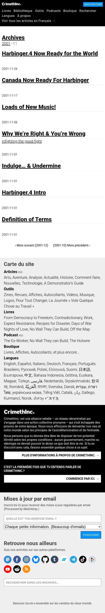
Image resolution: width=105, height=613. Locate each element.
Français (69, 363)
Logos (9, 300)
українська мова (26, 392)
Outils (39, 11)
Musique (87, 294)
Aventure (19, 277)
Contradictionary (68, 317)
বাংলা (42, 386)
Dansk (69, 386)
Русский (28, 369)
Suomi (71, 369)
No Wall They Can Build (49, 329)
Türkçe (23, 381)
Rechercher (87, 11)
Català (67, 392)
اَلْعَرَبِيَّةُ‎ (30, 386)
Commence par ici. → (82, 479)
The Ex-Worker (16, 340)
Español (24, 363)
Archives (13, 37)
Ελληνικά (57, 369)
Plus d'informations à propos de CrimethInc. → (60, 455)
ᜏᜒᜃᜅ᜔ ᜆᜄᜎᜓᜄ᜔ (46, 398)
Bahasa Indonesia (49, 375)
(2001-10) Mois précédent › (71, 245)
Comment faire (87, 277)
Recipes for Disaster (53, 323)
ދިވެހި (77, 392)
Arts (7, 277)
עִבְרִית (81, 386)
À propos (24, 16)
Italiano (39, 363)
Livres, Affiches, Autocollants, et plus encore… (41, 352)
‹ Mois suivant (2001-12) (31, 245)
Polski (42, 369)
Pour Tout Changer (31, 300)
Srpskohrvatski (77, 381)
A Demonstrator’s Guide (64, 283)
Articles (10, 271)
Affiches (35, 294)
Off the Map (80, 329)
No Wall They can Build (49, 340)
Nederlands (53, 381)
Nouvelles (12, 283)
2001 (6, 43)
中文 (28, 375)
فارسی (36, 381)
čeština (71, 375)
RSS (20, 272)
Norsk (27, 398)
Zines (8, 294)
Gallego (88, 392)
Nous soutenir (93, 4)
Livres (6, 11)
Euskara (86, 375)
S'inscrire (91, 534)
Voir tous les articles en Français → (28, 21)
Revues (21, 294)
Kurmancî (12, 398)
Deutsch (54, 363)
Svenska (55, 386)
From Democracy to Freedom (28, 317)
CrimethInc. (11, 4)
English (10, 363)
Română (16, 386)
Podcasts (54, 11)
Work (88, 317)
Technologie (32, 283)
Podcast (11, 335)
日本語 (84, 369)
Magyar (10, 381)
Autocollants (54, 294)
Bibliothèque (23, 11)
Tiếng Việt (51, 392)
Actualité (51, 277)
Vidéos (72, 294)
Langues (8, 16)
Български (13, 375)
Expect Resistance (19, 323)
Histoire (66, 277)
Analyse (35, 277)
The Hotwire (80, 340)
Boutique (70, 11)
